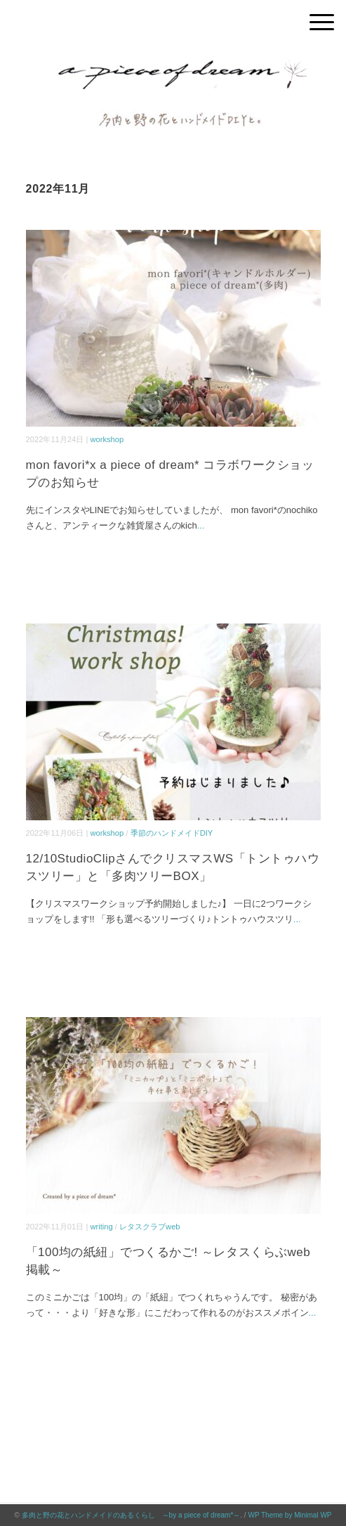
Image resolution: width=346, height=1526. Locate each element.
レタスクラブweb (149, 1226)
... (201, 525)
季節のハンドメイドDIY (172, 833)
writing (101, 1226)
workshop (107, 439)
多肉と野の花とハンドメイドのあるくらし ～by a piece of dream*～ (131, 1515)
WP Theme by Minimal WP (289, 1515)
